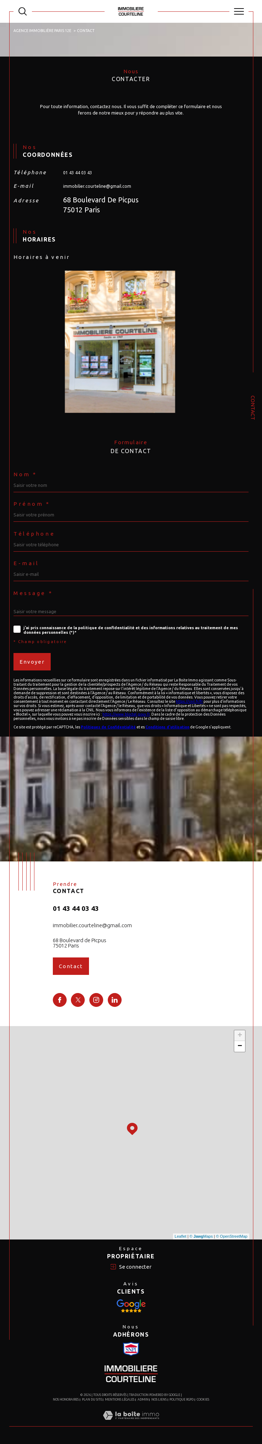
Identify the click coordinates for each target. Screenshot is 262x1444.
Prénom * (31, 503)
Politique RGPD (181, 1399)
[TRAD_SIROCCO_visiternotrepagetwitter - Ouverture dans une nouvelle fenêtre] (78, 1000)
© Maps (201, 1236)
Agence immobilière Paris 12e (42, 30)
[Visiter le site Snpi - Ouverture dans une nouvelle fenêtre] (131, 1306)
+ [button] (240, 1035)
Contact (253, 407)
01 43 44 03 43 (77, 172)
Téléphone (34, 533)
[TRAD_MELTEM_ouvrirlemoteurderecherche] (22, 11)
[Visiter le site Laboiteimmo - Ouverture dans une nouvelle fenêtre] (131, 1422)
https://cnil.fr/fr (189, 701)
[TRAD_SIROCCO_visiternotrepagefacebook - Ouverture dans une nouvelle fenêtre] (60, 1000)
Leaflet (180, 1236)
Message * (33, 593)
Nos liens (159, 1399)
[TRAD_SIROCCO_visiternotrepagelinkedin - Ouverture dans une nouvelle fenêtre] (115, 1000)
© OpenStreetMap (231, 1236)
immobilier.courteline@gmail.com (97, 186)
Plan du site (92, 1399)
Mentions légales (119, 1399)
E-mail (26, 563)
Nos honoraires (66, 1399)
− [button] (240, 1046)
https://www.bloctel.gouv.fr (126, 714)
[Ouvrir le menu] (239, 11)
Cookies (203, 1399)
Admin (143, 1399)
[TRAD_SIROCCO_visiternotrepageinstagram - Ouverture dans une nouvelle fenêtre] (96, 1000)
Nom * (25, 474)
